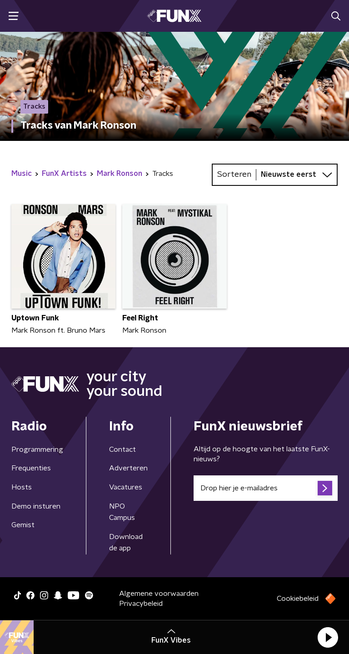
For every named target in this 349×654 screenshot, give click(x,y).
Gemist (23, 525)
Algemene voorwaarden (159, 593)
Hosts (21, 487)
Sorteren (234, 174)
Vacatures (125, 487)
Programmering (37, 449)
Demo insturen (35, 506)
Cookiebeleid (298, 598)
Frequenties (31, 468)
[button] (327, 637)
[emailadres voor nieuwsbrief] (266, 488)
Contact (122, 449)
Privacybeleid (141, 603)
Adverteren (128, 468)
